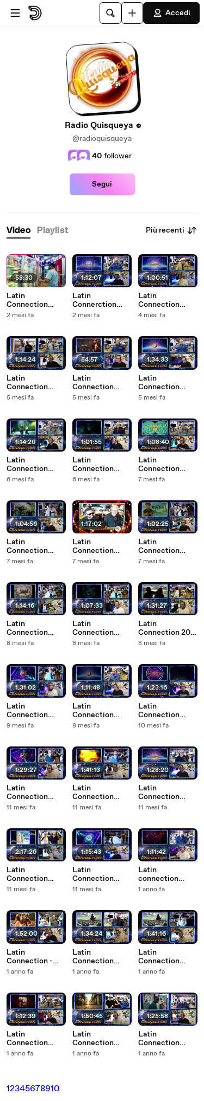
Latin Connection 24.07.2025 (93, 710)
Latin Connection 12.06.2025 (27, 792)
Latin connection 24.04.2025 (159, 874)
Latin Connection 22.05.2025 (159, 792)
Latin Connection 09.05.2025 (93, 874)
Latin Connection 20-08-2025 (166, 628)
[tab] (18, 230)
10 (55, 1088)
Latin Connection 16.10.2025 (93, 464)
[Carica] (132, 13)
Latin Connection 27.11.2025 (27, 382)
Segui (102, 184)
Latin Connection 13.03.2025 (93, 1038)
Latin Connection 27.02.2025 (159, 1038)
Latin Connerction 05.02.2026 (94, 300)
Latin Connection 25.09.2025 (93, 546)
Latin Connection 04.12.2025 (93, 382)
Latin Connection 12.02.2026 (27, 300)
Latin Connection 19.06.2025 (159, 710)
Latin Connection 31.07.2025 (27, 710)
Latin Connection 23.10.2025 (27, 464)
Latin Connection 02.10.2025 (27, 546)
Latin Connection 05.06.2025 (93, 792)
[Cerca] (110, 13)
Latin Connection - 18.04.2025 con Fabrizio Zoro (33, 956)
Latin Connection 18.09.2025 (159, 546)
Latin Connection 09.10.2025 (159, 464)
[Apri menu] (15, 13)
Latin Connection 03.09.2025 (27, 628)
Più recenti (171, 230)
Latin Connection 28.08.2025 (93, 628)
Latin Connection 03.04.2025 (159, 956)
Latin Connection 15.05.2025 (27, 874)
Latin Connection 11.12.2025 (159, 300)
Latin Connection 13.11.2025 (159, 382)
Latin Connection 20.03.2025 (27, 1038)
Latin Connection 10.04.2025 (93, 956)
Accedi (171, 13)
